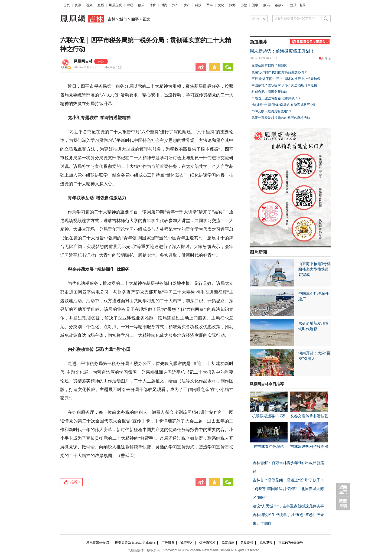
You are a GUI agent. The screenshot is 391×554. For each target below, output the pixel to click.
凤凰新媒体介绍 (97, 543)
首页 (66, 5)
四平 (135, 19)
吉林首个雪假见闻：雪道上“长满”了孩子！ (288, 480)
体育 (152, 5)
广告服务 (167, 543)
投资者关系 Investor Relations (135, 543)
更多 (278, 5)
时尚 (164, 5)
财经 (130, 5)
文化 (221, 5)
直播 (100, 5)
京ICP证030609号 (290, 543)
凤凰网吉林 (83, 61)
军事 (209, 5)
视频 (89, 5)
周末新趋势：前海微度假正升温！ (282, 51)
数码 (266, 5)
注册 (293, 5)
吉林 (111, 19)
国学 (255, 5)
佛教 (243, 5)
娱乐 (141, 5)
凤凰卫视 (115, 5)
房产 (187, 5)
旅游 (232, 5)
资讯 (78, 5)
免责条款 (227, 543)
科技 (198, 5)
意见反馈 (246, 543)
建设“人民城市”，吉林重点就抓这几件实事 (288, 506)
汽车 (175, 5)
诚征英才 (186, 543)
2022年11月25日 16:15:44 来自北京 (98, 67)
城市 (123, 19)
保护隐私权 (207, 543)
